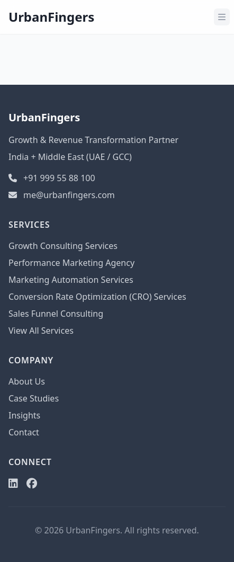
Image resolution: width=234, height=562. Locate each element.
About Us (26, 381)
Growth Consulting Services (63, 246)
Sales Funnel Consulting (55, 313)
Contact (23, 432)
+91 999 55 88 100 (51, 178)
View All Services (41, 330)
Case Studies (33, 398)
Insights (24, 415)
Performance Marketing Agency (71, 263)
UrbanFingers (51, 16)
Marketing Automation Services (70, 280)
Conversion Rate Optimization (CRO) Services (97, 296)
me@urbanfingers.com (61, 195)
